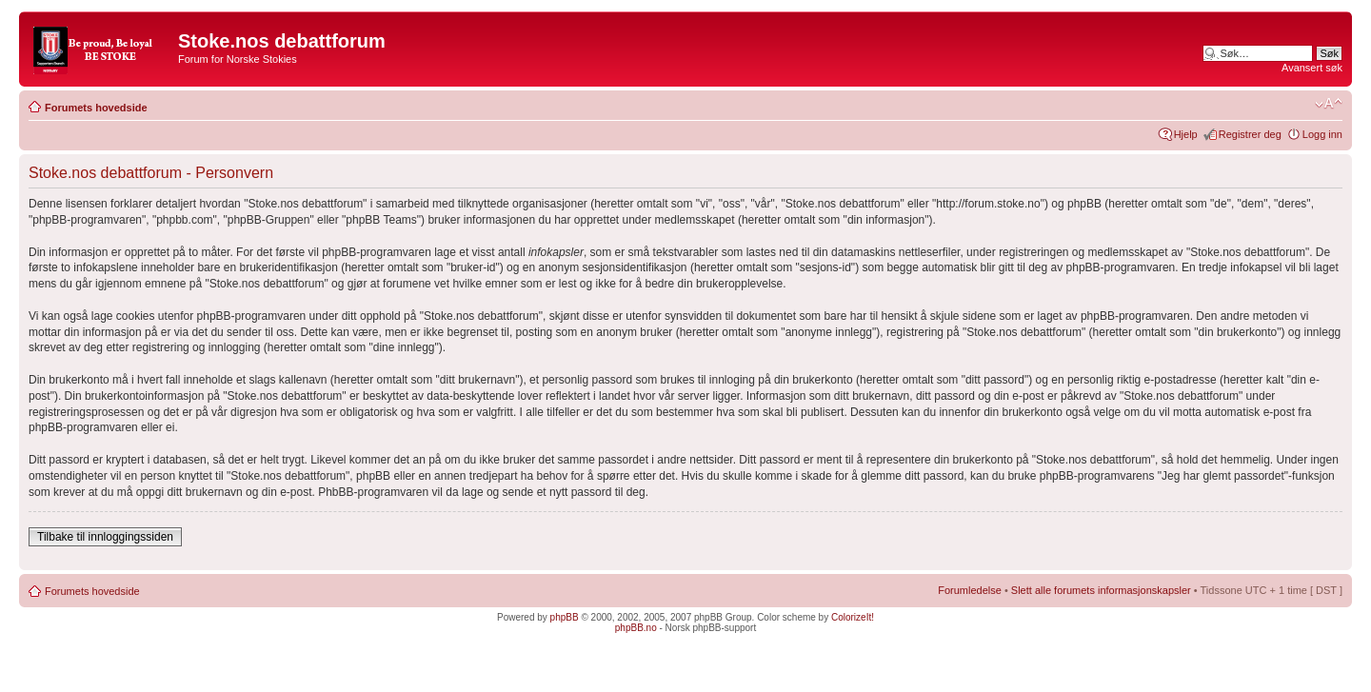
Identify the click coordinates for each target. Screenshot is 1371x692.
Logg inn (1322, 134)
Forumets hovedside (96, 107)
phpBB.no (636, 628)
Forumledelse (970, 590)
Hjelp (1186, 134)
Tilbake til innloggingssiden (105, 537)
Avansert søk (1312, 67)
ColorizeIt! (852, 617)
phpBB (564, 617)
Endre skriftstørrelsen (1328, 103)
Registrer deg (1250, 134)
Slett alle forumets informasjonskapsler (1101, 590)
